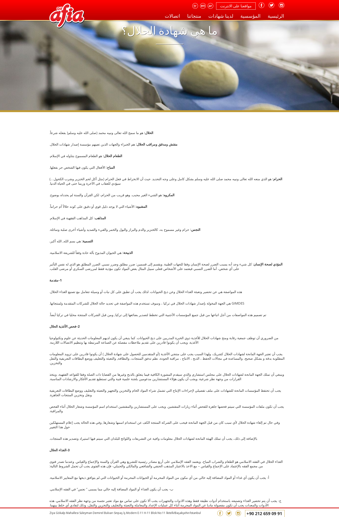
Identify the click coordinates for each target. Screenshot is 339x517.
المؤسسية (250, 16)
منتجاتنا (194, 16)
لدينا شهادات (220, 16)
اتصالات (172, 16)
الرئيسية (276, 16)
